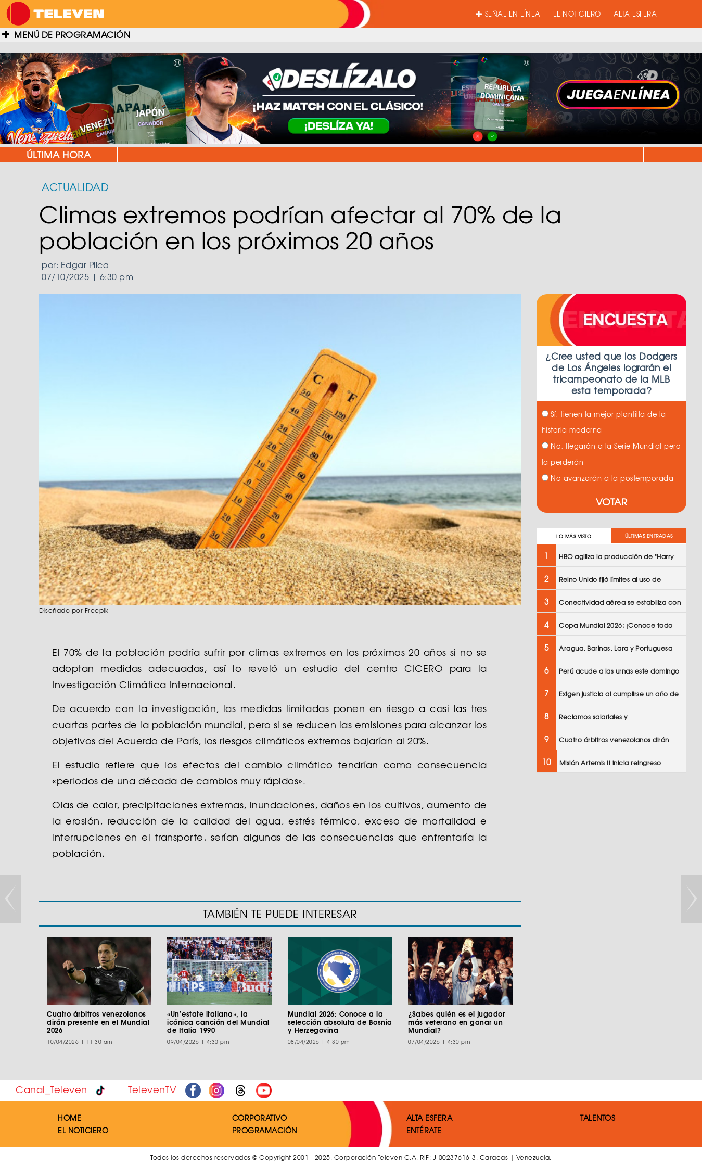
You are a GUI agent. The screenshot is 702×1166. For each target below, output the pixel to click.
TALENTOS (597, 1117)
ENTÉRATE (424, 1130)
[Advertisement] (611, 947)
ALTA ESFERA (635, 14)
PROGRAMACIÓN (264, 1130)
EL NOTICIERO (577, 14)
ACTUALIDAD (75, 186)
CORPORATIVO (259, 1117)
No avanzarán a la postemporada (608, 478)
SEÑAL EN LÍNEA (508, 14)
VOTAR (612, 502)
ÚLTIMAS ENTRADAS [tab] (649, 536)
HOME (69, 1117)
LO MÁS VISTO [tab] (573, 536)
